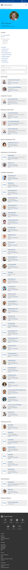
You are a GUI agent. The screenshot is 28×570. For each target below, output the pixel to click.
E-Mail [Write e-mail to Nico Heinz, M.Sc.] (9, 246)
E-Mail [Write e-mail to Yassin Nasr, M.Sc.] (9, 319)
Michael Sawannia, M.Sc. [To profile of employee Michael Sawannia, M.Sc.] (12, 330)
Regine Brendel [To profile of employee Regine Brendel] (11, 155)
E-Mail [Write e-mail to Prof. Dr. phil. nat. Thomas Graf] (9, 83)
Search (14, 67)
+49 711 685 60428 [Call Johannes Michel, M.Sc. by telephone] (14, 304)
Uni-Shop (2, 559)
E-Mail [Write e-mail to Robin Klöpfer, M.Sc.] (9, 282)
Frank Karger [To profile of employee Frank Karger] (10, 272)
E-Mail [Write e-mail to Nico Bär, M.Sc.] (9, 186)
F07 (10, 1)
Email (4, 36)
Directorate (4, 47)
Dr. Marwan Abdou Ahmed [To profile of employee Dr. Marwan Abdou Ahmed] (13, 112)
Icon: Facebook (5, 520)
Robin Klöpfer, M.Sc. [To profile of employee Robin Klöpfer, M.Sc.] (12, 279)
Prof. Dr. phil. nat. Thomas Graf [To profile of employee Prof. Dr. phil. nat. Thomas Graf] (14, 79)
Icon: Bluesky (17, 520)
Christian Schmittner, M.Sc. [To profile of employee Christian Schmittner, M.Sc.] (13, 338)
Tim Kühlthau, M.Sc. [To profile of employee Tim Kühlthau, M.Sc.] (12, 286)
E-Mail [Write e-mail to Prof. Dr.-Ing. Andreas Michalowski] (9, 91)
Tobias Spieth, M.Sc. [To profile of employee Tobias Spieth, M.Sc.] (12, 360)
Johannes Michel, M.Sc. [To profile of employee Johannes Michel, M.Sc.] (12, 301)
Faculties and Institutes (5, 564)
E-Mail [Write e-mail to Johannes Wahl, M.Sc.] (9, 401)
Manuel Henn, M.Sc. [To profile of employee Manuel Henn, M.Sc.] (12, 249)
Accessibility (3, 547)
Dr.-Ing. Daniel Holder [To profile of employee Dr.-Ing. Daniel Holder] (12, 264)
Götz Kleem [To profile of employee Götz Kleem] (10, 461)
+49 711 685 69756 (6, 35)
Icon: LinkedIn (13, 526)
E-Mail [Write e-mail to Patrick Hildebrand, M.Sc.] (9, 260)
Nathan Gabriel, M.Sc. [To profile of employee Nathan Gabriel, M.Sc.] (12, 212)
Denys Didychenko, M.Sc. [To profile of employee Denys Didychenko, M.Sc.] (13, 197)
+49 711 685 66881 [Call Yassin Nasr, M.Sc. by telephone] (14, 318)
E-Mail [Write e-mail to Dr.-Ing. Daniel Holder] (9, 268)
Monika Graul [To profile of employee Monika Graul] (10, 489)
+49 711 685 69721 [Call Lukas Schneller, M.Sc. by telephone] (14, 348)
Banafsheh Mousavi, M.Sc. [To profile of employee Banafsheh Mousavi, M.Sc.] (13, 308)
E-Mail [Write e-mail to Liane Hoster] (9, 458)
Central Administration (5, 567)
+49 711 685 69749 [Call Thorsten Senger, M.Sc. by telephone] (14, 355)
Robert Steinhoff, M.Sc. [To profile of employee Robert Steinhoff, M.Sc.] (12, 367)
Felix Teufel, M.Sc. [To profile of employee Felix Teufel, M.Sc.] (11, 382)
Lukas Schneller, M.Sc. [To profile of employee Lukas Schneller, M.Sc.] (12, 345)
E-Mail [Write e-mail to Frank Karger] (9, 275)
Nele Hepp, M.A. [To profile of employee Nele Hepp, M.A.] (11, 162)
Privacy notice (3, 545)
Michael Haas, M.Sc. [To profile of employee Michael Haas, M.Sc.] (12, 234)
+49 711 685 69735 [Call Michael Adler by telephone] (14, 427)
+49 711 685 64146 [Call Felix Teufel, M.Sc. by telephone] (14, 385)
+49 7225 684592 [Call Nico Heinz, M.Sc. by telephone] (14, 245)
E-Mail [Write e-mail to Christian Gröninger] (9, 451)
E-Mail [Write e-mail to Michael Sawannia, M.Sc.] (9, 334)
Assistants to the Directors (7, 54)
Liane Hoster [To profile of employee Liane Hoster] (10, 454)
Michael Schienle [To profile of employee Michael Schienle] (11, 469)
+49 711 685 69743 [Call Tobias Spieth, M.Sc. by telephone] (14, 363)
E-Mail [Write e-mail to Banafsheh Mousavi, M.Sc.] (9, 312)
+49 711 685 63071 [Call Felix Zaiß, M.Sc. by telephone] (14, 414)
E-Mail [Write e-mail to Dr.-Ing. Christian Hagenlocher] (9, 125)
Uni (4, 1)
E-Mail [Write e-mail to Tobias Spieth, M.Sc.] (9, 364)
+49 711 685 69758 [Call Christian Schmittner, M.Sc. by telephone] (14, 341)
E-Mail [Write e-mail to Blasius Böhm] (9, 436)
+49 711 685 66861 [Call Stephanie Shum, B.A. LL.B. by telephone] (14, 145)
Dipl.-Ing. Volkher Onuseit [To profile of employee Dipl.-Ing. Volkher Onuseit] (12, 128)
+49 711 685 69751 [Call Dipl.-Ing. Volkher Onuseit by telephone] (14, 102)
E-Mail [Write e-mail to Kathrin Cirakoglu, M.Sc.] (9, 194)
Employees (3, 537)
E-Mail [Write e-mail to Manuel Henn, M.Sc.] (9, 253)
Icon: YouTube (8, 526)
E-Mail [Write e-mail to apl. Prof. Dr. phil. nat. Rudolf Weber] (9, 408)
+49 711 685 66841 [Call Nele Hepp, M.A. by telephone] (14, 165)
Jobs (2, 557)
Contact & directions (4, 554)
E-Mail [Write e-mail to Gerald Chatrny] (9, 443)
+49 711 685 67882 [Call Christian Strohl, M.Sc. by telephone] (14, 377)
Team (6, 8)
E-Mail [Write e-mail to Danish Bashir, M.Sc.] (9, 179)
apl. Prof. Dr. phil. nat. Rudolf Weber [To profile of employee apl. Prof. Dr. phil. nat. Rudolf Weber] (14, 404)
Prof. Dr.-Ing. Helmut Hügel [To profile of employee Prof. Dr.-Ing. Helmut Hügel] (13, 502)
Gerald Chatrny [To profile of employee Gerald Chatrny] (11, 439)
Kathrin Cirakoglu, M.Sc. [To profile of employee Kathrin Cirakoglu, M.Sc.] (12, 190)
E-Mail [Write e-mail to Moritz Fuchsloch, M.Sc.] (9, 209)
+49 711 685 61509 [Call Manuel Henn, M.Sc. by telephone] (14, 252)
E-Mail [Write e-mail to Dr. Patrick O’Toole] (9, 327)
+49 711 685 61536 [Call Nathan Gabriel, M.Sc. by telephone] (14, 215)
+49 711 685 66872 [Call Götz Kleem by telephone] (14, 464)
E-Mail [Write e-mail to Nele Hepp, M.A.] (9, 166)
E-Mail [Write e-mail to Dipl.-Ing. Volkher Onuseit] (9, 104)
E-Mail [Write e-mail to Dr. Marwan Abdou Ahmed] (9, 117)
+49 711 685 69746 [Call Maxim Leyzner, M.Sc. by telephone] (14, 296)
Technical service (5, 58)
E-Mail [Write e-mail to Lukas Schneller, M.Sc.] (9, 349)
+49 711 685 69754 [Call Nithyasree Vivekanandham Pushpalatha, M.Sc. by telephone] (14, 392)
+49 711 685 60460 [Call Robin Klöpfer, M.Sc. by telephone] (14, 281)
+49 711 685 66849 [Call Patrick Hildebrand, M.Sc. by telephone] (14, 259)
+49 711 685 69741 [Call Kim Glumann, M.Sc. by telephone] (14, 230)
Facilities (2, 566)
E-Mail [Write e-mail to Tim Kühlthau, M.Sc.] (9, 290)
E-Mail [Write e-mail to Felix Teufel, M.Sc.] (9, 386)
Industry (2, 539)
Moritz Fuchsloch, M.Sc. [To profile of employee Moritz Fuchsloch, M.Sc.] (12, 205)
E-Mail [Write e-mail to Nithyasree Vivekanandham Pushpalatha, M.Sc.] (9, 393)
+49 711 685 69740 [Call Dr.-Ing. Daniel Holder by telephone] (14, 267)
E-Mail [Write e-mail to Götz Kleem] (9, 465)
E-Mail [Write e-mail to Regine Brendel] (9, 159)
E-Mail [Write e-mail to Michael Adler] (9, 428)
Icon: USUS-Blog (19, 526)
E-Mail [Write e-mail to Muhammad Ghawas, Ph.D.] (9, 223)
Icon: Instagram (11, 520)
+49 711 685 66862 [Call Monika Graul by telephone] (14, 492)
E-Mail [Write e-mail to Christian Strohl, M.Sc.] (9, 379)
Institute (3, 8)
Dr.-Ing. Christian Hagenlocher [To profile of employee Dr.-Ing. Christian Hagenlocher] (13, 121)
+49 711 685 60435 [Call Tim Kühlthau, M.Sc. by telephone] (14, 289)
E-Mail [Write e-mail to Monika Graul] (9, 493)
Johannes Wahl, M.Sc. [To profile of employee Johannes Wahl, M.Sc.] (12, 397)
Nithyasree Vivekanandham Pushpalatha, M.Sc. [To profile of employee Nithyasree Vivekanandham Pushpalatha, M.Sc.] (17, 389)
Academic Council (5, 49)
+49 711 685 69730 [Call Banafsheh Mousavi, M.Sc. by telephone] (14, 311)
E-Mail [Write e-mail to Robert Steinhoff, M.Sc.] (9, 371)
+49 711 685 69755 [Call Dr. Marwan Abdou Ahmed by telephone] (14, 116)
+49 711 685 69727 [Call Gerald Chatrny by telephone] (14, 442)
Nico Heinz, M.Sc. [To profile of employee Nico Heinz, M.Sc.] (11, 242)
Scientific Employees (6, 56)
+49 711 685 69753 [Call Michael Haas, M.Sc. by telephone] (14, 237)
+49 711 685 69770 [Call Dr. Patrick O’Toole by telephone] (14, 326)
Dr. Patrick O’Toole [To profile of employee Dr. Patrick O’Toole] (11, 323)
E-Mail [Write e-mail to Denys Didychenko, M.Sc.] (9, 201)
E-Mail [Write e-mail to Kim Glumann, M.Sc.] (9, 231)
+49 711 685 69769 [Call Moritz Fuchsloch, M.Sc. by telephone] (14, 208)
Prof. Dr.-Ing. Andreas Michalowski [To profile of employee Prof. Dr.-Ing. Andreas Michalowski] (14, 87)
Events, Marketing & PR (6, 52)
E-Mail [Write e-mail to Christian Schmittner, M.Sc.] (9, 342)
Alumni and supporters (5, 538)
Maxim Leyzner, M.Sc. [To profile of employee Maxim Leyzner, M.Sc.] (12, 293)
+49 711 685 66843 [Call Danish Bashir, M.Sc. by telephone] (14, 178)
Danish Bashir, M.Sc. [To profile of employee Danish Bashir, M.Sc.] (12, 175)
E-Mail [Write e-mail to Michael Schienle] (9, 473)
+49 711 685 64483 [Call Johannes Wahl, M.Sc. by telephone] (14, 400)
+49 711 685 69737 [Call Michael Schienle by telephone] (14, 472)
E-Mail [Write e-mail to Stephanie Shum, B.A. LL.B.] (9, 146)
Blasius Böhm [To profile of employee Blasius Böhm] (10, 432)
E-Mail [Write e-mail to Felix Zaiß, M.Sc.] (9, 416)
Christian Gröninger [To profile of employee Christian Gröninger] (11, 447)
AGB (1, 549)
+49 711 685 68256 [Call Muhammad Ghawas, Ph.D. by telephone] (14, 222)
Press (2, 556)
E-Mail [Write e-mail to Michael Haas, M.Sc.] (9, 238)
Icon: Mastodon (22, 520)
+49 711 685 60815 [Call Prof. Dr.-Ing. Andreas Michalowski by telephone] (14, 90)
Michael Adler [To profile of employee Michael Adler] (10, 424)
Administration (4, 60)
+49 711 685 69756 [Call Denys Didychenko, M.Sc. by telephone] (14, 200)
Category (14, 71)
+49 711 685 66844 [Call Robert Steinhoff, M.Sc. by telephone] (14, 370)
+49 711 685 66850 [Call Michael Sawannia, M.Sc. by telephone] (14, 333)
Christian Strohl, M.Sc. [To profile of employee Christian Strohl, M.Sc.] (12, 375)
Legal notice (3, 544)
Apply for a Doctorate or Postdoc (7, 558)
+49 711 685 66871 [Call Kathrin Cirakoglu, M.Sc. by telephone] (14, 193)
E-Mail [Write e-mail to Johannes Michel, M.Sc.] (9, 305)
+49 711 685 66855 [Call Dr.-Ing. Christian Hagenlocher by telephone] (14, 124)
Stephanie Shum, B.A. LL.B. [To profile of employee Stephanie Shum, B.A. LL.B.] (13, 142)
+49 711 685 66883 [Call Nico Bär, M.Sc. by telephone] (14, 185)
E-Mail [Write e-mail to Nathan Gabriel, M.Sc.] (9, 216)
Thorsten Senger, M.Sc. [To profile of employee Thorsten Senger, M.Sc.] (12, 353)
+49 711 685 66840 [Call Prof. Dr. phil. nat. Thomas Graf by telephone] (14, 82)
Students (2, 535)
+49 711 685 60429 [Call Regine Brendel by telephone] (14, 158)
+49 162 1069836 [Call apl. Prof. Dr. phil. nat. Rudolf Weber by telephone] (14, 407)
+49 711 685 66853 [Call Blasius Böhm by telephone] (14, 435)
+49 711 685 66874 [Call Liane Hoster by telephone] (14, 457)
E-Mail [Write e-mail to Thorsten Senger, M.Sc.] (9, 356)
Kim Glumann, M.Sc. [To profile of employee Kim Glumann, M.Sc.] (12, 227)
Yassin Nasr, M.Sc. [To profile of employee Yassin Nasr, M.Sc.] (11, 316)
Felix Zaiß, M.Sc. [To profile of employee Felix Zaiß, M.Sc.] (11, 412)
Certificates (3, 548)
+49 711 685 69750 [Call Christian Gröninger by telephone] (14, 449)
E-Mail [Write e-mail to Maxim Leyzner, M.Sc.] (9, 297)
